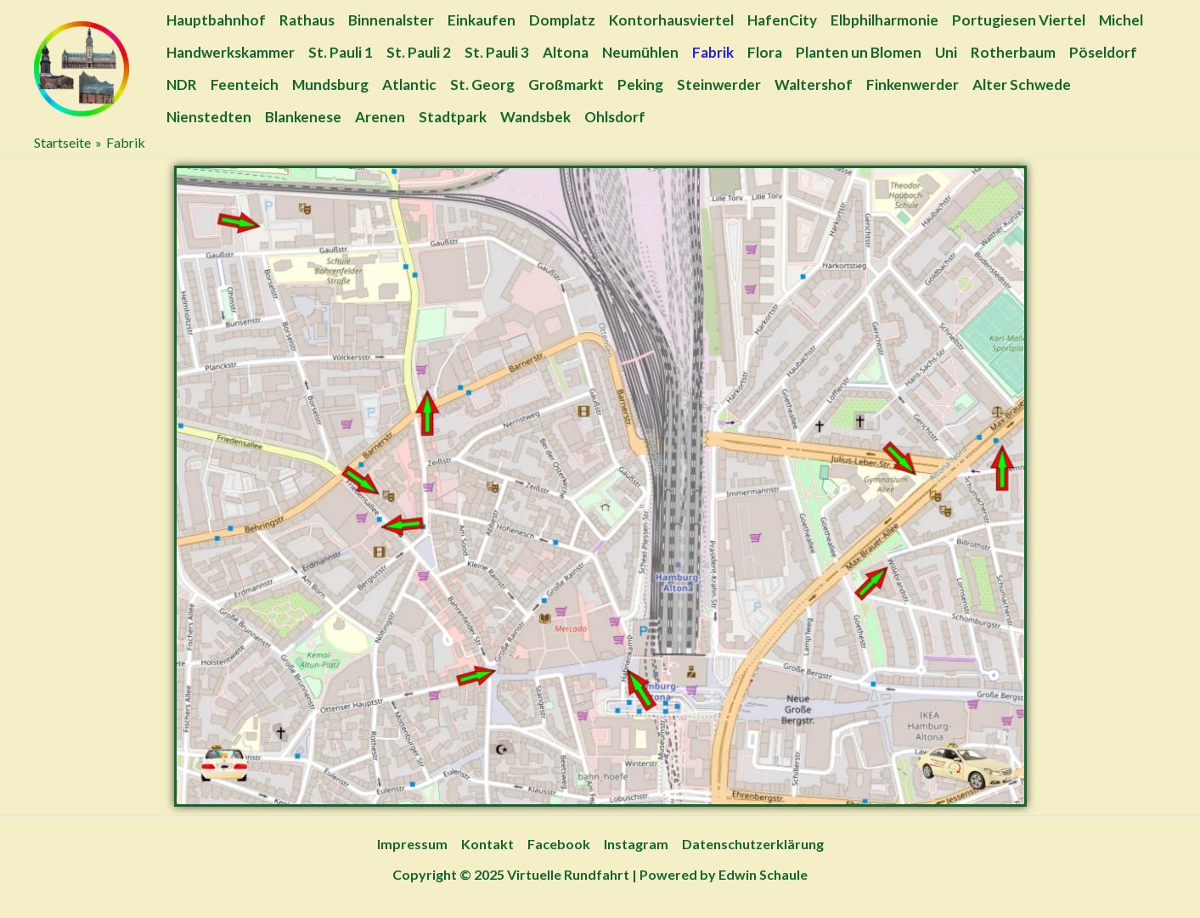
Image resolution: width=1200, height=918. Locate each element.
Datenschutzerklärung (753, 844)
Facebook (558, 844)
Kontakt (487, 844)
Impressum (412, 844)
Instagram (636, 844)
